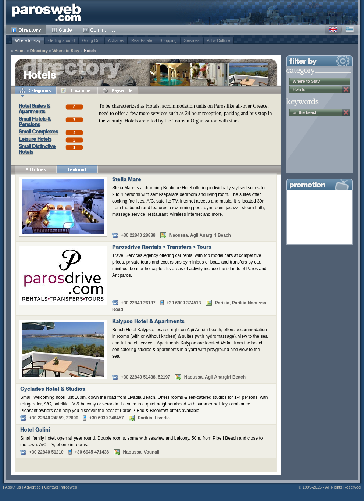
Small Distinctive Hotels (37, 149)
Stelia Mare (126, 180)
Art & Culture (218, 40)
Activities (116, 40)
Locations (77, 90)
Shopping (168, 40)
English (333, 30)
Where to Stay (28, 40)
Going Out (91, 40)
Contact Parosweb (60, 487)
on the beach (305, 112)
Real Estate (141, 40)
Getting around (61, 40)
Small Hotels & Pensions (35, 122)
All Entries (35, 169)
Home (20, 51)
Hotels (90, 51)
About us (13, 487)
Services (191, 40)
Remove (346, 89)
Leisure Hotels (35, 139)
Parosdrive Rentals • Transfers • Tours (161, 247)
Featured (77, 169)
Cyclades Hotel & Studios (52, 389)
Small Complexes (38, 132)
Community (100, 30)
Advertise (32, 487)
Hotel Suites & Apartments (34, 109)
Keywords (118, 90)
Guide (62, 30)
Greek (350, 30)
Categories (35, 90)
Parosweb (46, 12)
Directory (26, 30)
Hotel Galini (35, 430)
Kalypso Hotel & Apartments (148, 322)
